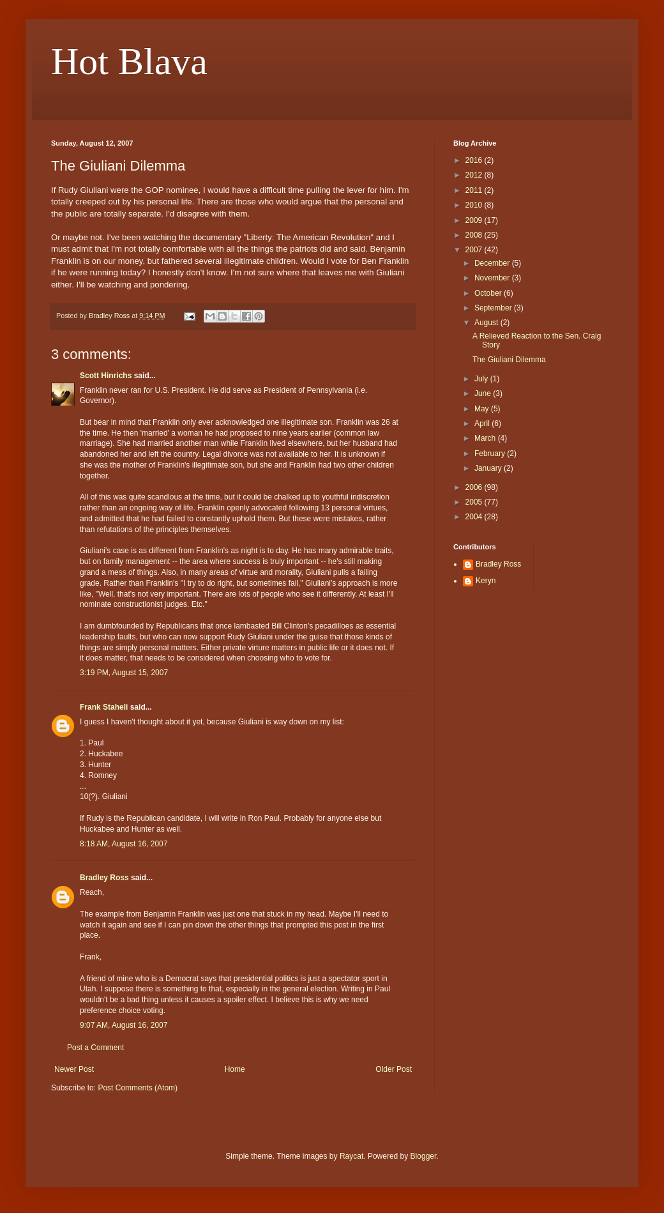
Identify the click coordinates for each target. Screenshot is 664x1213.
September (494, 307)
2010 (475, 205)
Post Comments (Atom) (137, 1087)
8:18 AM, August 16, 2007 (123, 843)
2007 (475, 249)
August (487, 322)
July (482, 378)
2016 (475, 160)
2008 (475, 235)
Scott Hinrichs (106, 375)
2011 (475, 190)
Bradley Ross (104, 877)
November (493, 277)
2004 (475, 516)
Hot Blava (129, 61)
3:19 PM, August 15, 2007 (124, 672)
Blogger (424, 1156)
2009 (475, 220)
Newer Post (74, 1069)
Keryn (485, 580)
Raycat (351, 1156)
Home (235, 1069)
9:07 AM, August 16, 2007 (123, 1025)
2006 (475, 487)
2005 (475, 502)
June (483, 393)
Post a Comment (95, 1047)
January (489, 468)
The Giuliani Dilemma (509, 359)
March (486, 438)
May (482, 408)
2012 (475, 175)
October (489, 293)
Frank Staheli (104, 707)
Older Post (393, 1069)
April (483, 423)
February (490, 453)
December (493, 263)
